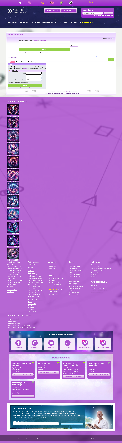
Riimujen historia (53, 282)
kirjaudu (36, 40)
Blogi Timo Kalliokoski (35, 278)
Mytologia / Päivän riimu (56, 278)
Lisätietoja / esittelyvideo (23, 374)
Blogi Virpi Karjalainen (35, 280)
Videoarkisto (95, 274)
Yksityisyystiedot (93, 438)
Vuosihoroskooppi (75, 288)
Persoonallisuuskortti (76, 270)
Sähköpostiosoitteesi (20, 421)
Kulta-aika (98, 2)
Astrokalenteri (52, 10)
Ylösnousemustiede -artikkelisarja (102, 268)
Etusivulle (10, 292)
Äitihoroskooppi (12, 274)
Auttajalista (11, 288)
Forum (30, 302)
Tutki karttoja (12, 22)
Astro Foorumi (15, 34)
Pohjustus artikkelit (97, 270)
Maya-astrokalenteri (13, 323)
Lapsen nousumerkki (14, 272)
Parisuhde (57, 22)
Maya (46, 2)
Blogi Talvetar (32, 292)
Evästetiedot (102, 438)
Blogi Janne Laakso (34, 284)
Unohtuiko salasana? (25, 87)
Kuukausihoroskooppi (14, 266)
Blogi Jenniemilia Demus (36, 282)
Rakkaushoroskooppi (14, 276)
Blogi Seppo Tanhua (34, 275)
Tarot (56, 2)
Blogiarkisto (94, 272)
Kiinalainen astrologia (79, 2)
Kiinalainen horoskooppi (15, 282)
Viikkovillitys (11, 265)
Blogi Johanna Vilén (34, 277)
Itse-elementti (73, 294)
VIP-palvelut (87, 22)
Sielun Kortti (73, 268)
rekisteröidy (43, 40)
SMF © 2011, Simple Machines (68, 91)
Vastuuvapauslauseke (81, 438)
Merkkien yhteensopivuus (15, 280)
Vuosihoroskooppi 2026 (15, 268)
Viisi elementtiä (74, 292)
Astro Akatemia (53, 294)
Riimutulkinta (52, 280)
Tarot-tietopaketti (74, 266)
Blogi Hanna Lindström (35, 300)
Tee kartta (31, 309)
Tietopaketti (32, 304)
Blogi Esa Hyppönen (34, 286)
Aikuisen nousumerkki (14, 270)
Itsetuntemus (47, 22)
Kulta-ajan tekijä (96, 266)
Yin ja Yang (72, 290)
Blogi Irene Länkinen (34, 294)
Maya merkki (11, 284)
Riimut (65, 2)
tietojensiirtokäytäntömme (37, 417)
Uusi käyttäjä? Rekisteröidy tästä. (103, 15)
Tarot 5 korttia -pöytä (75, 274)
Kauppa (93, 276)
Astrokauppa (68, 10)
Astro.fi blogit (74, 22)
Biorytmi (31, 267)
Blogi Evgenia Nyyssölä (35, 290)
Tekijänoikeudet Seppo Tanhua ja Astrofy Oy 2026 (28, 438)
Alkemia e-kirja (12, 290)
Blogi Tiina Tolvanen (34, 298)
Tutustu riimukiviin (54, 284)
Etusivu (23, 2)
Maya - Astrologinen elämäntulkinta (19, 325)
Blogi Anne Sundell (34, 288)
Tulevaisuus (35, 22)
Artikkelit (10, 286)
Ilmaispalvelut (24, 22)
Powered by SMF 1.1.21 (53, 91)
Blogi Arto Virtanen (34, 296)
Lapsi (65, 22)
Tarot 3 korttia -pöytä (75, 276)
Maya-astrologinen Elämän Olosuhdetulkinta (21, 327)
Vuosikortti (72, 272)
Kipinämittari (11, 278)
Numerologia (35, 2)
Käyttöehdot (71, 438)
